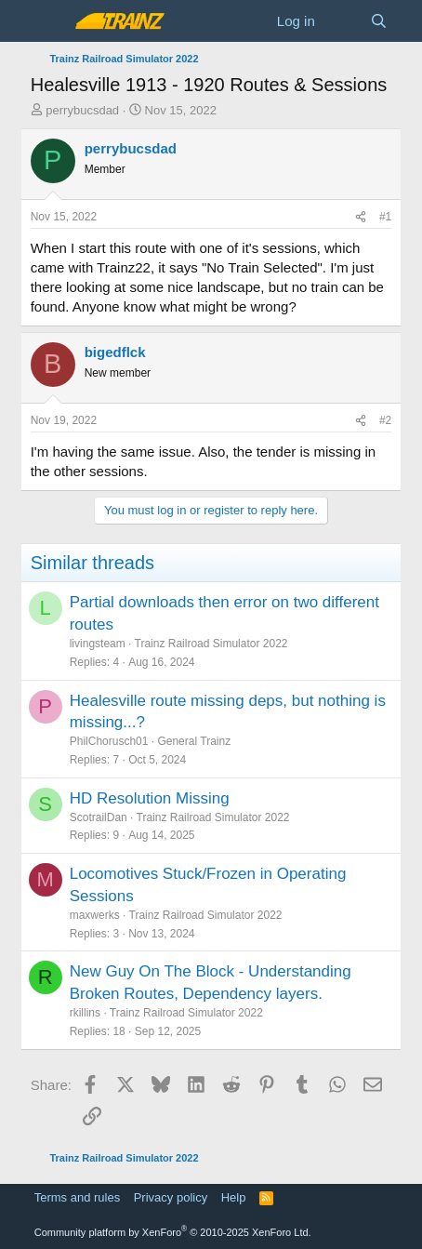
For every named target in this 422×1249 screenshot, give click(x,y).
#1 (385, 216)
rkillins (85, 1012)
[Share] (361, 217)
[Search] (379, 21)
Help (233, 1197)
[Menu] (47, 21)
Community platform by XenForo (172, 1232)
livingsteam (97, 643)
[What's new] (342, 21)
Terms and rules (77, 1197)
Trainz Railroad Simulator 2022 (211, 643)
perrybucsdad (82, 110)
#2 (385, 420)
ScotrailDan (98, 817)
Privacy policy (170, 1197)
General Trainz (194, 741)
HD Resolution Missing (150, 798)
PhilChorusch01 (109, 741)
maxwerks (95, 915)
